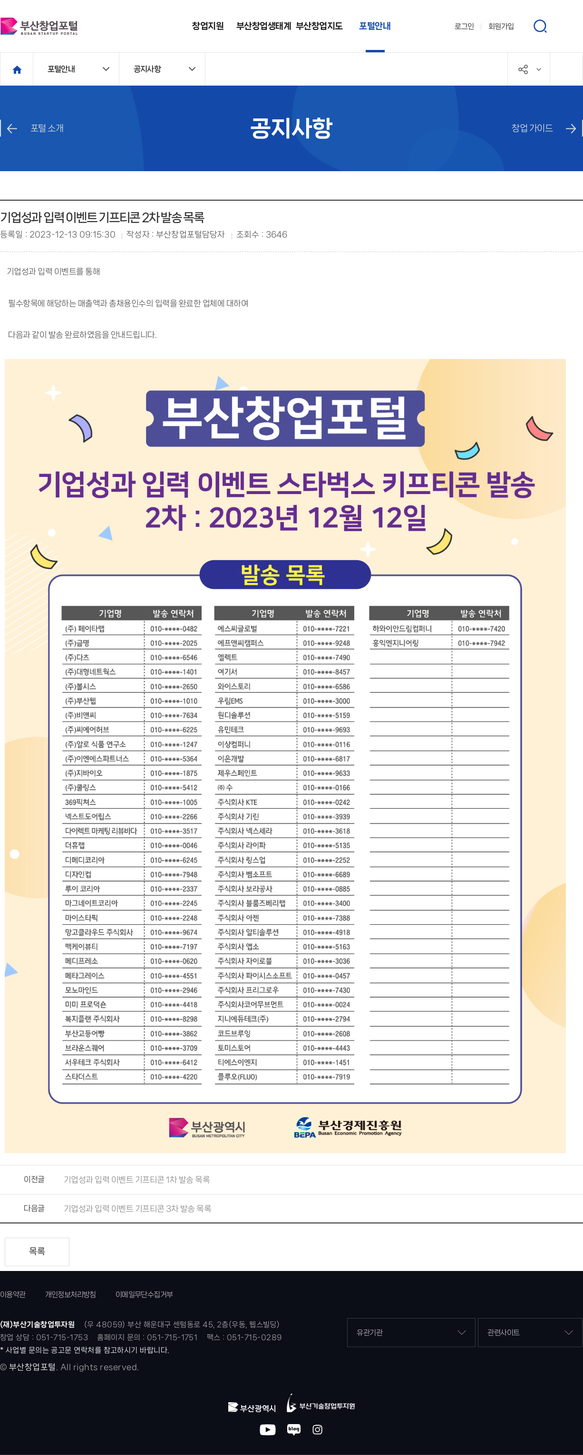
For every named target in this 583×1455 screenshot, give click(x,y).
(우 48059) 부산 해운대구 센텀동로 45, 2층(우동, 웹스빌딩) (182, 1324)
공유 (539, 69)
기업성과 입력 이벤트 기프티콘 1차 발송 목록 (137, 1179)
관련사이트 (530, 1333)
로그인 (464, 26)
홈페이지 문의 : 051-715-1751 (147, 1337)
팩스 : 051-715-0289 (244, 1337)
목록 (37, 1251)
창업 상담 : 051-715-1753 (44, 1337)
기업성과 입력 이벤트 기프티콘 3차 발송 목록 (138, 1208)
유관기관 (411, 1333)
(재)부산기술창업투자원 (37, 1324)
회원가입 (501, 26)
